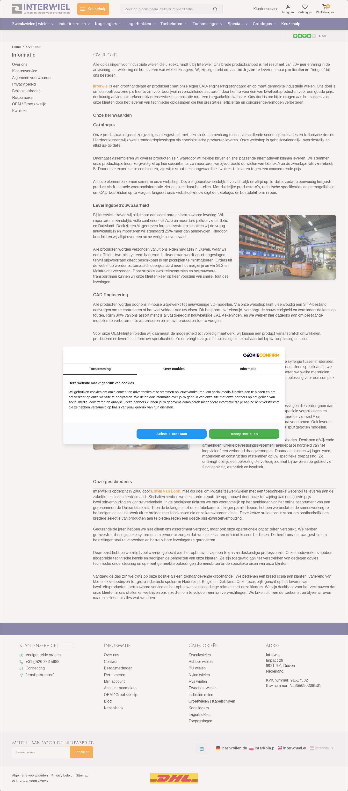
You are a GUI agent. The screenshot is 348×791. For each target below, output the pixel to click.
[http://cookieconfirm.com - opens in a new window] (261, 355)
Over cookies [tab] (174, 369)
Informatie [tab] (248, 369)
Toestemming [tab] (100, 369)
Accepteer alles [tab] (244, 434)
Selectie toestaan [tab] (171, 434)
